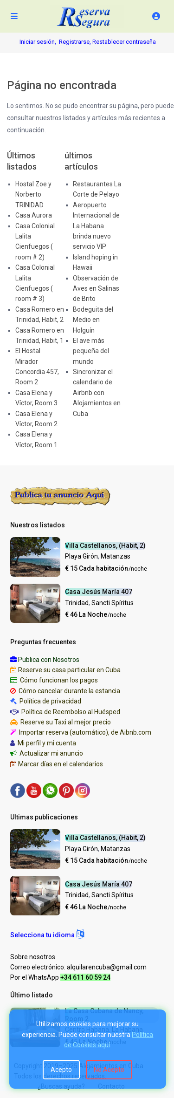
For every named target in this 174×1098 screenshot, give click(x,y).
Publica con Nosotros (48, 659)
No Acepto (109, 1069)
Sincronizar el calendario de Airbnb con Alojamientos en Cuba (97, 392)
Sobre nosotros (32, 957)
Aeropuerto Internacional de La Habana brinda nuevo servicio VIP (96, 226)
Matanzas (115, 556)
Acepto (61, 1069)
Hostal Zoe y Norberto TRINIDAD (33, 194)
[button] (47, 935)
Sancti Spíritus (112, 603)
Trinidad (77, 603)
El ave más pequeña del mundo (91, 351)
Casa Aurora (33, 215)
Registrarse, (75, 41)
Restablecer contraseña (124, 41)
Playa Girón (81, 556)
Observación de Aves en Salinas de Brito (96, 288)
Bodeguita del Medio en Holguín (93, 320)
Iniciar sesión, (37, 41)
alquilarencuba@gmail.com (107, 967)
